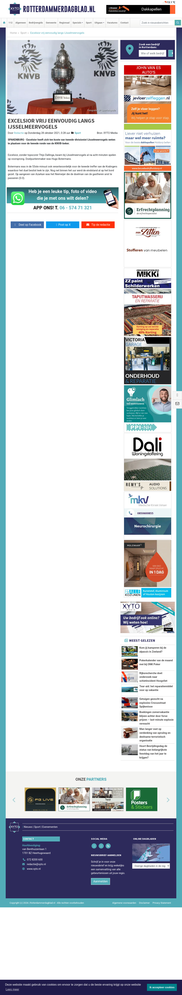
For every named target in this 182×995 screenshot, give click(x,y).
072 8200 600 (34, 859)
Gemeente (51, 22)
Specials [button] (77, 22)
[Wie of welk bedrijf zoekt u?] (152, 53)
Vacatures (112, 22)
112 (10, 22)
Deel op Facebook (27, 224)
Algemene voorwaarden (124, 903)
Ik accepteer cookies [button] (162, 987)
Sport (89, 22)
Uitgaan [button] (98, 22)
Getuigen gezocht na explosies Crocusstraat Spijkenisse (152, 703)
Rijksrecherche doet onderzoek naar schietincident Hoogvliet (153, 677)
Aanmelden (100, 881)
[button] (10, 800)
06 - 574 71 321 (76, 207)
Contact (125, 22)
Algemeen (20, 22)
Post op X (63, 224)
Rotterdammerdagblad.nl (59, 9)
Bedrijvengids (36, 22)
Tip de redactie (98, 224)
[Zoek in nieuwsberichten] (157, 22)
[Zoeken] (178, 22)
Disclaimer (144, 903)
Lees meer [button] (12, 989)
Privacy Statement (162, 903)
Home (13, 32)
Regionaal (64, 22)
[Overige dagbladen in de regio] (151, 866)
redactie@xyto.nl (36, 864)
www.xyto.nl (34, 868)
